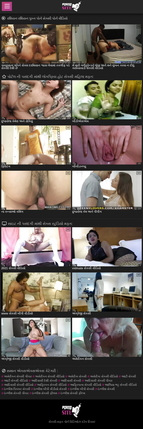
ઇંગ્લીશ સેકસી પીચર (16, 393)
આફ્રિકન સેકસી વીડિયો (52, 384)
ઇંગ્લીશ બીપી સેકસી (82, 389)
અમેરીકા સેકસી (77, 376)
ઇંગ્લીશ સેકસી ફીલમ (44, 393)
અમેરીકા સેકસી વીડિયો (104, 376)
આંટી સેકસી (128, 376)
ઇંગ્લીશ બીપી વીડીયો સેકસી (50, 389)
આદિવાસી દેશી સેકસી (44, 380)
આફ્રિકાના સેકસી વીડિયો (85, 384)
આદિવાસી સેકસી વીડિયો (19, 384)
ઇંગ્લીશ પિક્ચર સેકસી (17, 389)
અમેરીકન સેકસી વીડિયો (49, 376)
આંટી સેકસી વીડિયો (16, 380)
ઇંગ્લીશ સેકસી (106, 389)
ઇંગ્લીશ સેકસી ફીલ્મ (73, 393)
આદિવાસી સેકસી (71, 380)
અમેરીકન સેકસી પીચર (18, 376)
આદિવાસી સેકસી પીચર (98, 380)
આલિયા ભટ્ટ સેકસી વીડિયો (121, 384)
